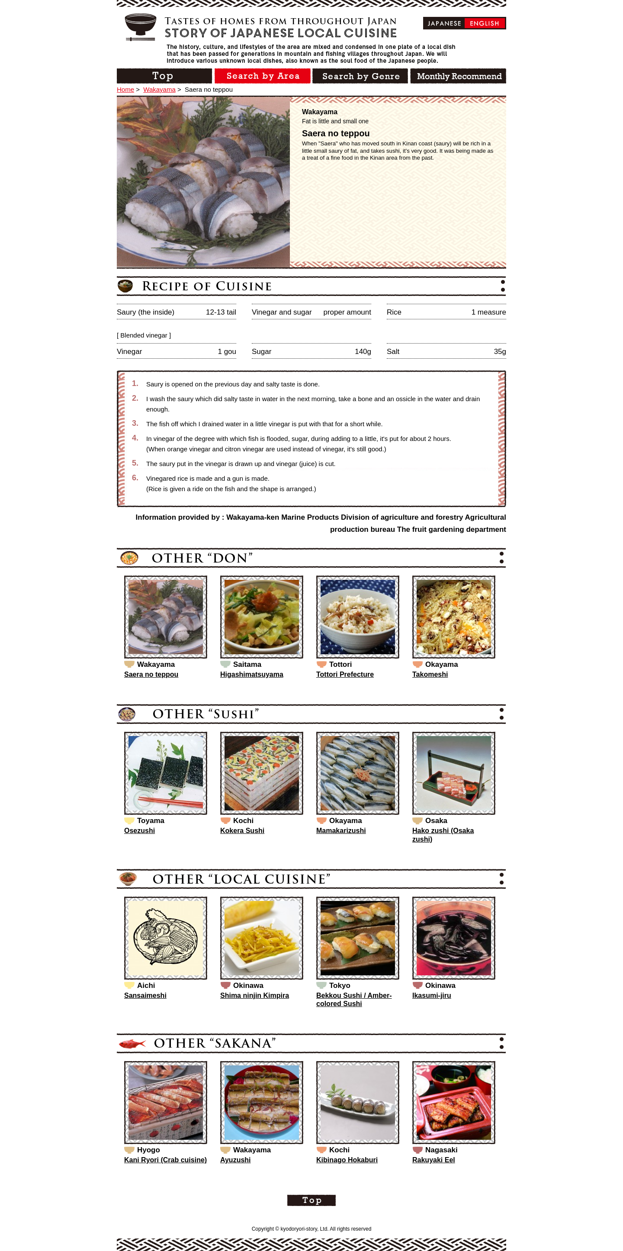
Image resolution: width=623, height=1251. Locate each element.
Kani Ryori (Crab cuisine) (165, 1160)
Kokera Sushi (242, 830)
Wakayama (159, 89)
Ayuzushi (235, 1160)
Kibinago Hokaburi (347, 1160)
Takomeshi (430, 674)
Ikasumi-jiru (431, 995)
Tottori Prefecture (345, 674)
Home (125, 89)
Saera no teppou (151, 674)
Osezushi (139, 830)
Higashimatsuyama (251, 674)
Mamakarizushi (341, 830)
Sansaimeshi (145, 995)
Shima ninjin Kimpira (254, 995)
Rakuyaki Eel (433, 1160)
